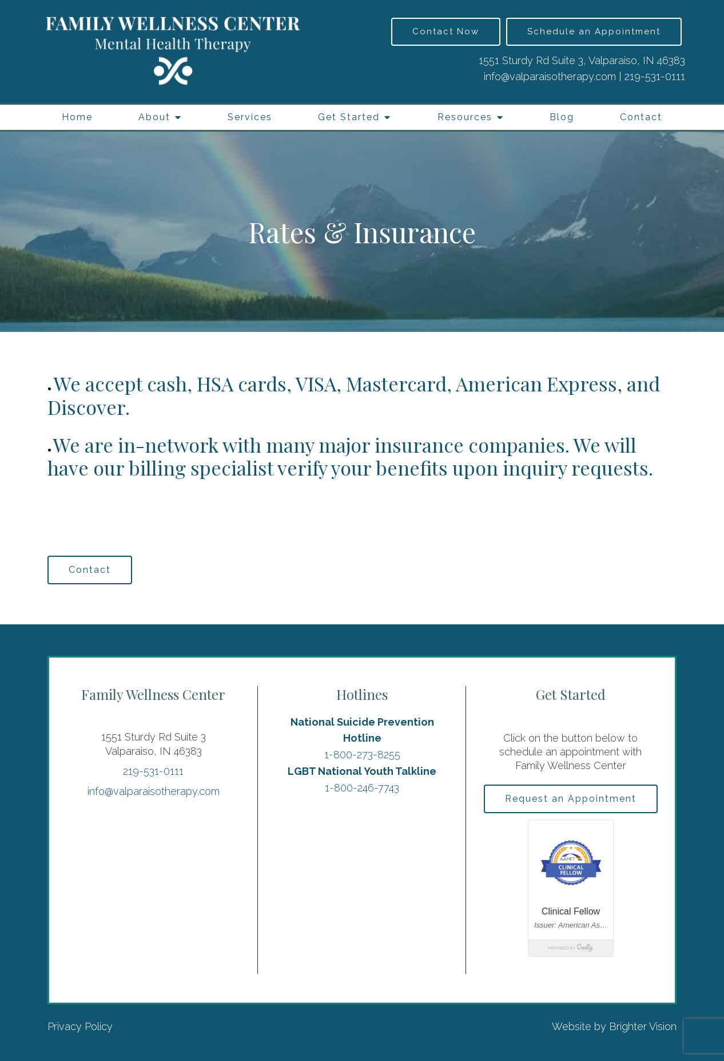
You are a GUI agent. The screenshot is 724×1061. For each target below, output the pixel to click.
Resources (464, 117)
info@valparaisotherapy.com (550, 76)
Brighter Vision (643, 1026)
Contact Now (445, 31)
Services (250, 117)
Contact (641, 117)
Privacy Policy (80, 1026)
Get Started (349, 117)
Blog (562, 117)
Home (77, 117)
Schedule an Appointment (594, 31)
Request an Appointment (571, 798)
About (154, 117)
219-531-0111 (654, 76)
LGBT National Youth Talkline (362, 771)
